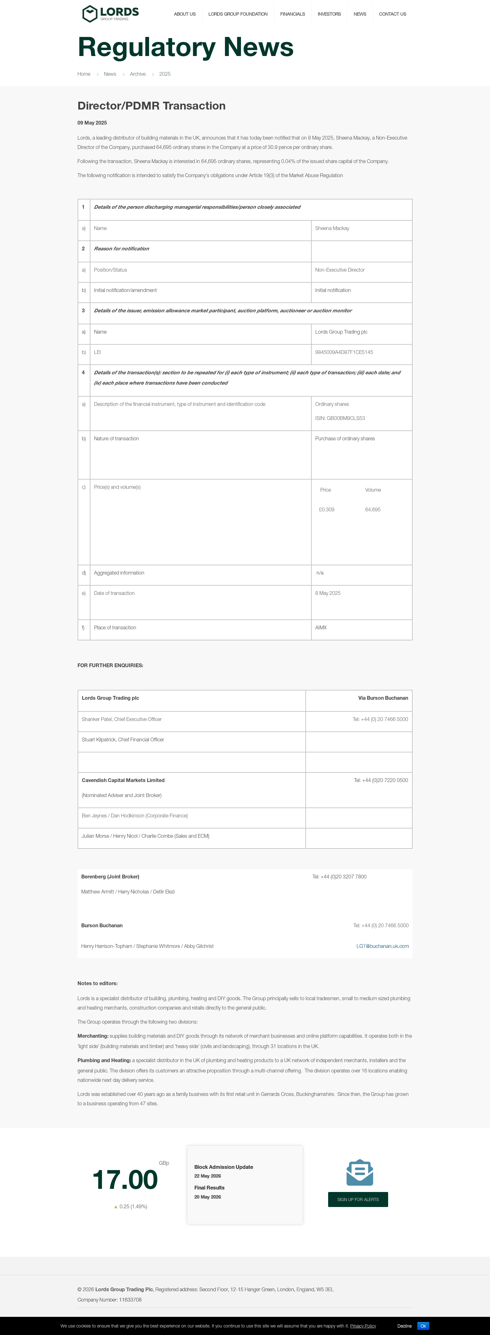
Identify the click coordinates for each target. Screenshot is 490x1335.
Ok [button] (423, 1325)
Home (84, 74)
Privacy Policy (363, 1325)
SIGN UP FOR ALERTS (358, 1199)
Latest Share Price (130, 1185)
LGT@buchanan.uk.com (383, 946)
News (110, 74)
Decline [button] (405, 1325)
